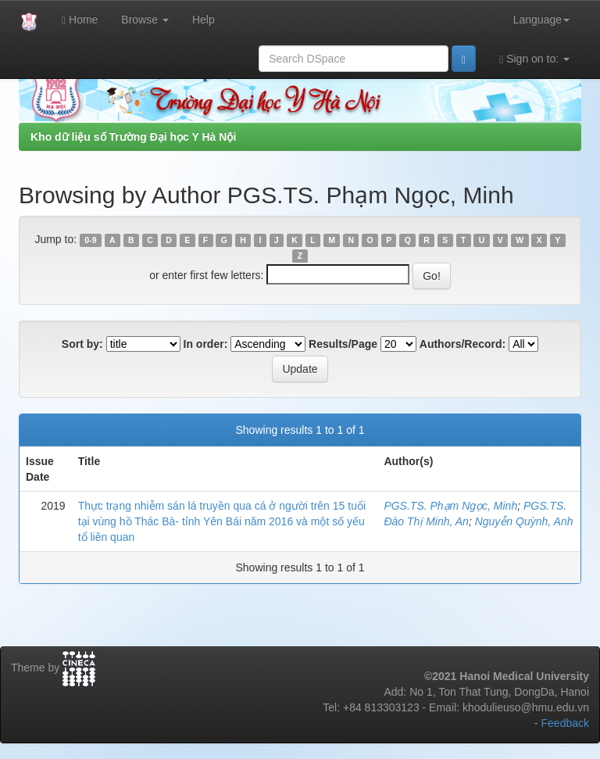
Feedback (565, 723)
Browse (145, 19)
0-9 (90, 240)
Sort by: (82, 344)
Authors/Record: (462, 344)
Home (80, 20)
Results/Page (343, 344)
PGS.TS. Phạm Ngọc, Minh (450, 505)
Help (203, 19)
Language (541, 19)
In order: (206, 344)
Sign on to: (534, 59)
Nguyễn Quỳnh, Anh (524, 521)
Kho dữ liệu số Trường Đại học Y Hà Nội (133, 137)
